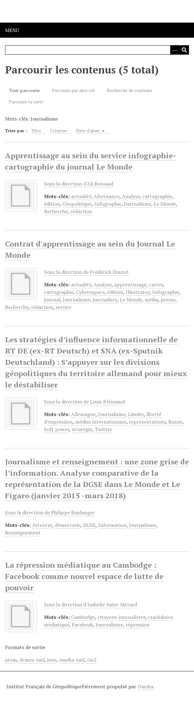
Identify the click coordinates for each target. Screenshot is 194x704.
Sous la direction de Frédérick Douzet (86, 271)
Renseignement (23, 532)
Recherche (56, 211)
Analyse (131, 196)
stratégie (82, 429)
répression (137, 624)
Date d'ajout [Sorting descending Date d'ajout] (90, 130)
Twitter (103, 429)
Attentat (42, 525)
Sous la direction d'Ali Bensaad (78, 183)
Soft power (56, 429)
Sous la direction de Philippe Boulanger (50, 512)
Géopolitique (77, 203)
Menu (12, 30)
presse (168, 299)
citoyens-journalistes (121, 617)
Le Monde (165, 203)
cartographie (157, 196)
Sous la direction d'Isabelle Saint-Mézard (90, 604)
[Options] (175, 50)
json (52, 659)
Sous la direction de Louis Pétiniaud (84, 401)
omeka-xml (72, 659)
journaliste (105, 299)
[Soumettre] (184, 50)
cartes (156, 284)
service (63, 307)
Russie (175, 421)
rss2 (92, 659)
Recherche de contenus (129, 90)
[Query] (97, 50)
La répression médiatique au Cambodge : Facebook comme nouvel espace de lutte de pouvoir (84, 576)
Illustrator (138, 292)
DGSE (89, 525)
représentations (147, 421)
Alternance (106, 196)
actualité (81, 196)
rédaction (81, 211)
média (151, 299)
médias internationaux (100, 421)
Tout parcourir (24, 90)
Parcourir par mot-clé (73, 90)
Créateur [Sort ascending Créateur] (58, 130)
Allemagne (83, 414)
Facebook (82, 624)
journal (52, 299)
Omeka (145, 686)
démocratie (67, 525)
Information (112, 525)
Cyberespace (90, 292)
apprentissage (130, 284)
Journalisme (137, 203)
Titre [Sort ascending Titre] (36, 130)
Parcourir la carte (26, 102)
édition (52, 203)
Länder (136, 414)
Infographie (107, 203)
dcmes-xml (32, 659)
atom (11, 659)
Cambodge (83, 617)
